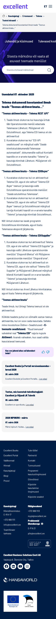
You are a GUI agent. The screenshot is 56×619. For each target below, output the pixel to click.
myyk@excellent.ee (37, 516)
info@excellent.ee (12, 524)
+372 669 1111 (9, 519)
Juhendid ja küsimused (19, 41)
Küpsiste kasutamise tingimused (33, 488)
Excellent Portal (11, 455)
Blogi (6, 475)
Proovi (7, 480)
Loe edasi (43, 378)
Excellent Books (11, 450)
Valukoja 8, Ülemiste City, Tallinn (19, 559)
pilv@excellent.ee (36, 533)
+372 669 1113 (34, 510)
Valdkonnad (9, 460)
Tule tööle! (33, 450)
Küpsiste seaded (36, 496)
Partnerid (32, 455)
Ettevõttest (33, 479)
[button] (43, 352)
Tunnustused (34, 465)
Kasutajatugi (9, 470)
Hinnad (7, 465)
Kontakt (31, 460)
